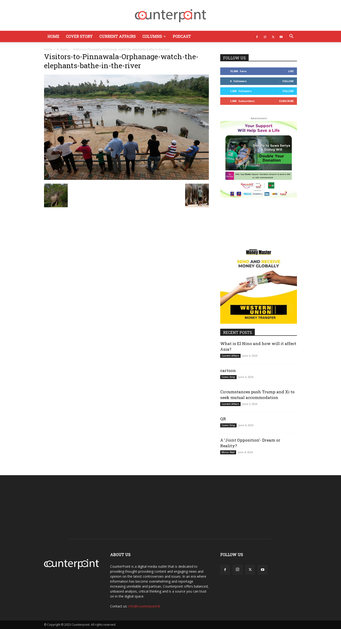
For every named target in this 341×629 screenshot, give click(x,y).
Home (53, 36)
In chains (62, 49)
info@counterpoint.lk (144, 606)
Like (291, 71)
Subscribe (286, 101)
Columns (154, 36)
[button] (291, 37)
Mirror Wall (228, 452)
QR (223, 418)
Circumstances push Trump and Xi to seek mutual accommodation (257, 394)
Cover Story (79, 36)
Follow (288, 81)
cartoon (228, 370)
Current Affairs (117, 36)
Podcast (182, 36)
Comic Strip (228, 377)
